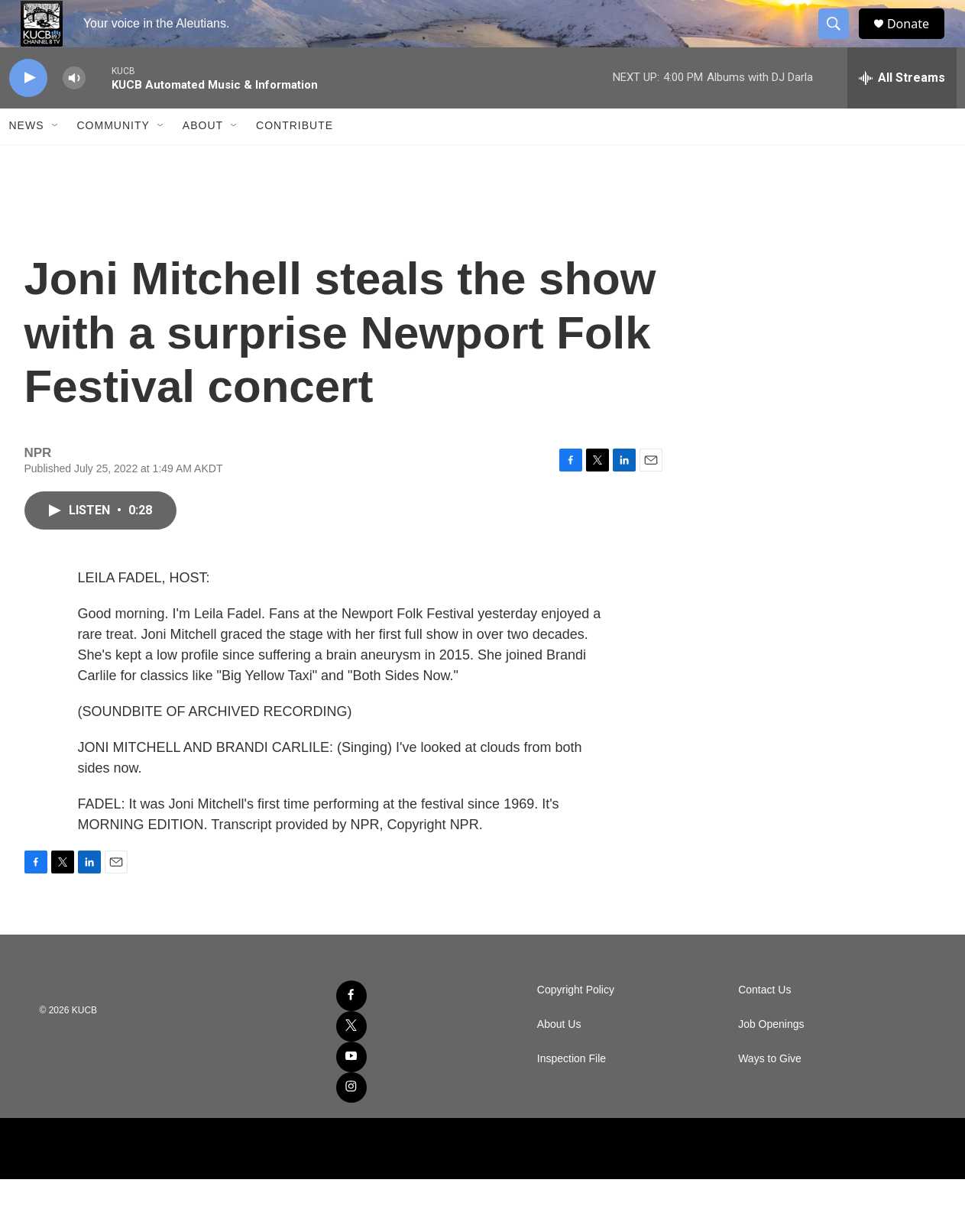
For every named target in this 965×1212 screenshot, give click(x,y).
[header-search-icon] (840, 40)
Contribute (294, 159)
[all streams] (902, 110)
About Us (559, 1057)
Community (113, 159)
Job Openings (771, 1057)
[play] (28, 111)
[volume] (74, 111)
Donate (917, 40)
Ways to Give (769, 1091)
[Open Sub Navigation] (56, 159)
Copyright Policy (575, 1023)
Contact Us (764, 1023)
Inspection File (571, 1091)
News (26, 159)
